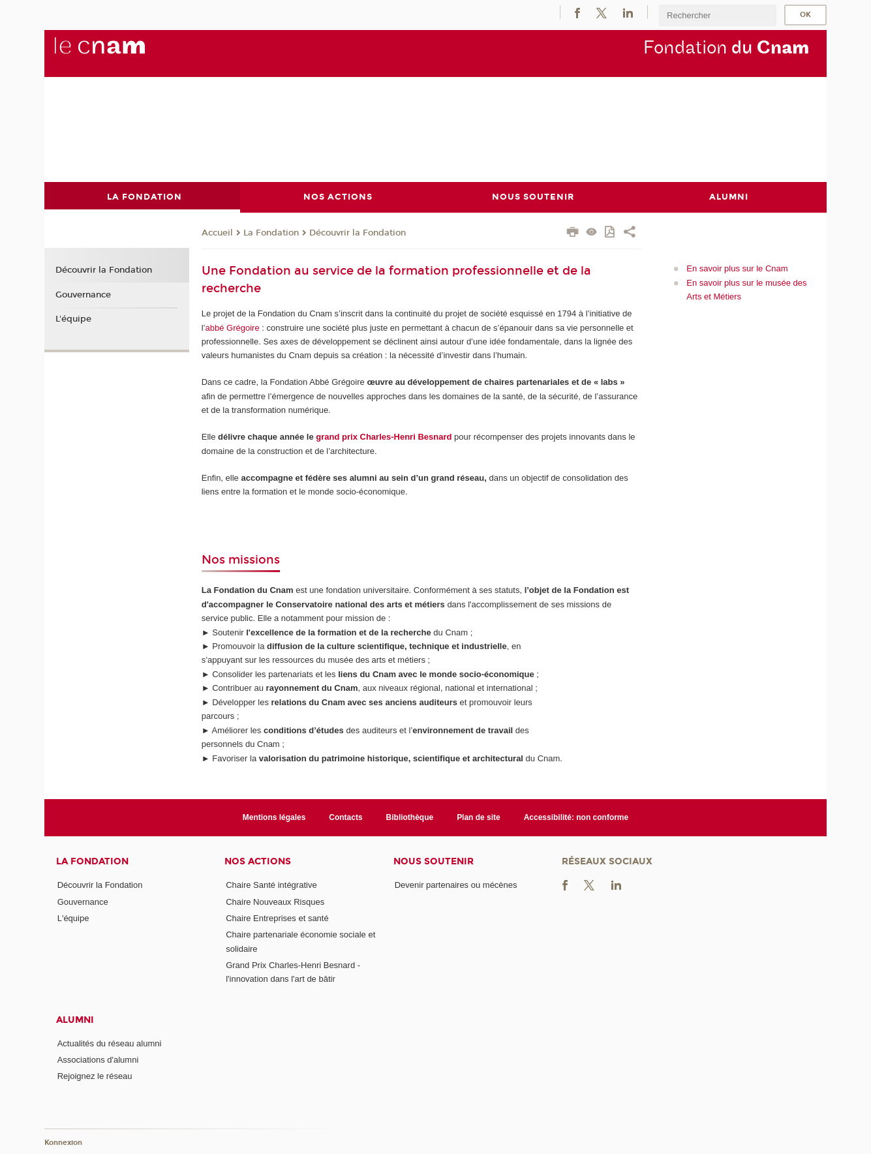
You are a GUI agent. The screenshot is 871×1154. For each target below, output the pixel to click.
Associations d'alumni (98, 1060)
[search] (717, 15)
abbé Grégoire (233, 327)
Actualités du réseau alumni (109, 1043)
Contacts (345, 816)
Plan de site (478, 816)
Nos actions (257, 861)
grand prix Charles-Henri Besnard (383, 437)
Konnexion (63, 1142)
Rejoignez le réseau (94, 1076)
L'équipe (73, 319)
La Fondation (271, 232)
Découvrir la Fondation (357, 232)
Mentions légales (274, 816)
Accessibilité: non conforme (576, 816)
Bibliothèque (410, 816)
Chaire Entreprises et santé (277, 917)
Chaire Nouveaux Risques (275, 901)
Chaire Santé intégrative (271, 885)
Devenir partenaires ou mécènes (456, 885)
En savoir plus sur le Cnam (736, 268)
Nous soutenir (433, 861)
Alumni (75, 1019)
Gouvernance (83, 294)
